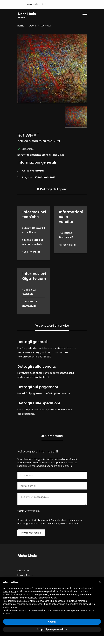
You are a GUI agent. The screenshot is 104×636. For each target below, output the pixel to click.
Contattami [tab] (52, 436)
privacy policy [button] (9, 591)
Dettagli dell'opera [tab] (52, 189)
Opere (32, 26)
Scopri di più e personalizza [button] (52, 629)
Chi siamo (23, 570)
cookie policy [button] (49, 597)
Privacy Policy (25, 575)
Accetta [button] (52, 621)
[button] (99, 582)
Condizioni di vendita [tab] (52, 325)
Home (20, 26)
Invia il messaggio (31, 532)
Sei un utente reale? (28, 511)
